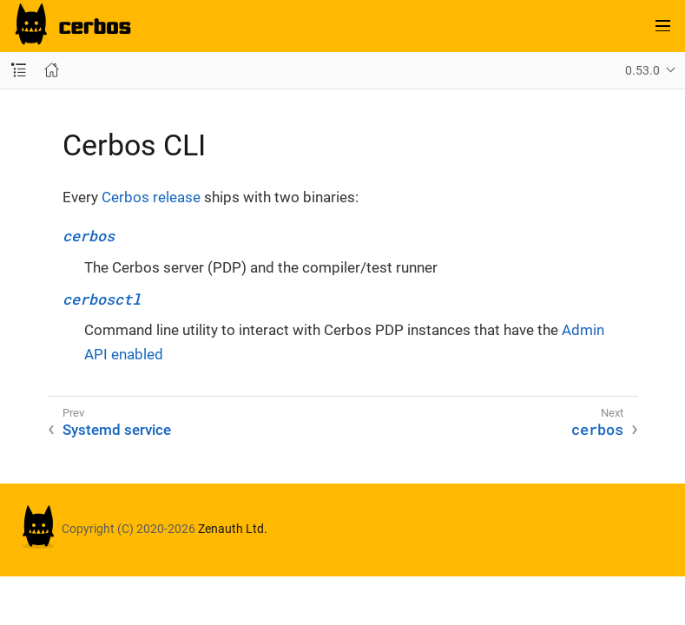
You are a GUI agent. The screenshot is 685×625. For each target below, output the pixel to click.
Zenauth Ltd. (232, 529)
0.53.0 (642, 70)
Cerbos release (151, 197)
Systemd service (117, 429)
